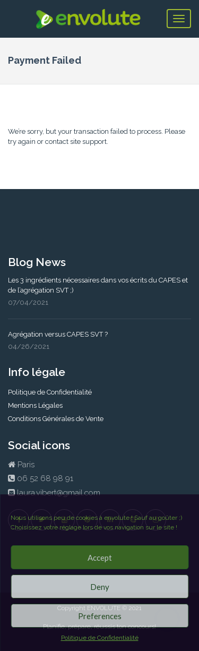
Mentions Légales (35, 405)
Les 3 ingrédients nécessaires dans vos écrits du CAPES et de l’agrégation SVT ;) (98, 285)
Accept (100, 557)
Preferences (100, 616)
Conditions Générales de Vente (55, 419)
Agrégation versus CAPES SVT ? (58, 334)
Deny (99, 587)
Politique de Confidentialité (100, 637)
